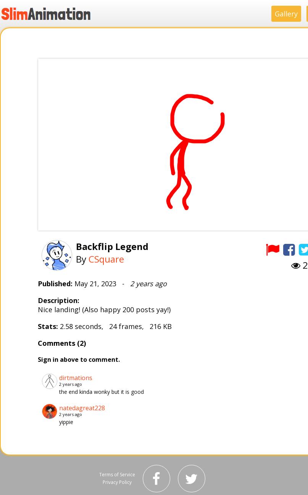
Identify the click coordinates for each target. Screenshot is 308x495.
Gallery (286, 13)
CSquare (106, 259)
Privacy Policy (117, 482)
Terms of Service (117, 474)
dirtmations (75, 378)
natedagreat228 (82, 408)
